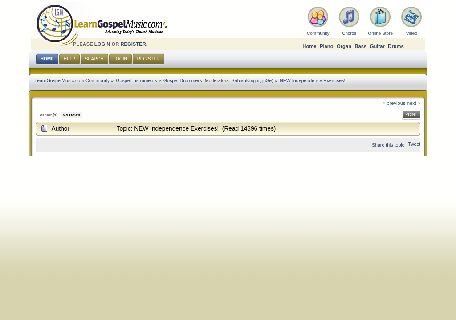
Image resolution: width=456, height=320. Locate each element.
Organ (344, 46)
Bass (360, 46)
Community (318, 33)
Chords (349, 33)
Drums (396, 46)
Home (309, 46)
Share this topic (388, 145)
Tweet (414, 144)
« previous (394, 103)
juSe (267, 80)
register (133, 44)
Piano (327, 46)
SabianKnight (246, 80)
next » (414, 103)
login (102, 44)
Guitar (377, 46)
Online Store (380, 33)
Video (411, 33)
